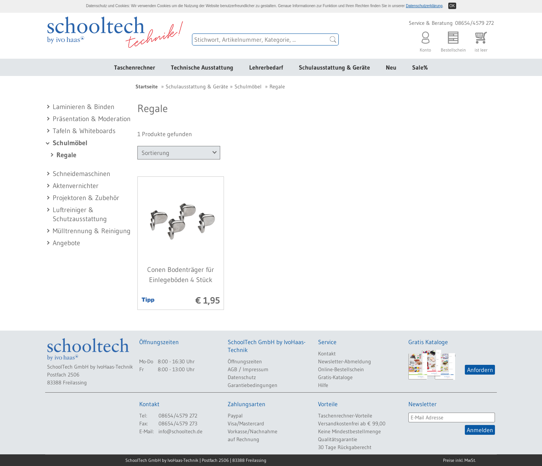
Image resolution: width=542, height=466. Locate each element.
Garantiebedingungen (252, 385)
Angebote (66, 243)
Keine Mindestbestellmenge (349, 431)
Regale (66, 155)
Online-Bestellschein (341, 369)
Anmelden (480, 430)
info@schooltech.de (180, 431)
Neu (391, 67)
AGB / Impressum (248, 369)
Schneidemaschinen (81, 174)
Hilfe (323, 385)
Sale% (420, 67)
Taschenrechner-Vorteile (345, 415)
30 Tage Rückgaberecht (344, 447)
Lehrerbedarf (266, 67)
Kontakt (327, 353)
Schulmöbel (70, 143)
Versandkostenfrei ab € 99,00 (351, 423)
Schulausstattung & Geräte (334, 67)
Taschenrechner (134, 67)
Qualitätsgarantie (337, 439)
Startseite (147, 86)
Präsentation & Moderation (92, 119)
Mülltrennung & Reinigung (92, 231)
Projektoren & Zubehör (86, 198)
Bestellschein (453, 40)
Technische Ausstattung (202, 67)
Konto (425, 40)
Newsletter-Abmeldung (344, 361)
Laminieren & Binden (83, 107)
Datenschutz (242, 377)
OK (452, 6)
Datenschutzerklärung (424, 6)
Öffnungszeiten (245, 361)
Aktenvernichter (76, 186)
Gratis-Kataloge (335, 377)
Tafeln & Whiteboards (84, 131)
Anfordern (480, 369)
